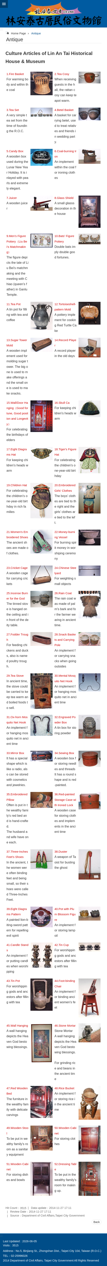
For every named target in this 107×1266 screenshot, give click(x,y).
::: (1, 29)
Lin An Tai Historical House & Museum (53, 13)
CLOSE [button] (4, 4)
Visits (6, 1245)
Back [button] (96, 1222)
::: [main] (6, 32)
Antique (36, 33)
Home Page (18, 33)
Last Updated (11, 1241)
